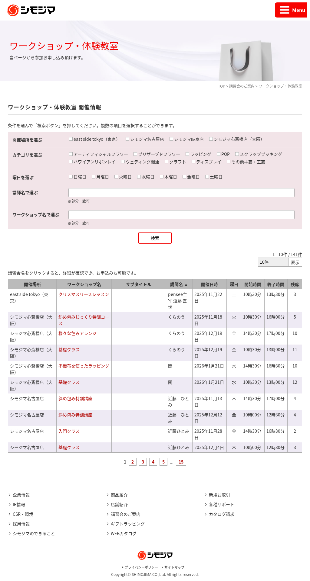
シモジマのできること (34, 533)
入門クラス (69, 431)
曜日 (234, 284)
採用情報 (21, 524)
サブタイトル (138, 284)
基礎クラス (69, 349)
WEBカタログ (124, 533)
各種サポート (221, 504)
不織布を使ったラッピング (83, 366)
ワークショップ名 (84, 284)
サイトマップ (174, 567)
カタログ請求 (221, 514)
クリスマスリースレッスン (83, 294)
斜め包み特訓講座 (75, 398)
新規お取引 (219, 495)
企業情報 (21, 495)
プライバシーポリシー (141, 567)
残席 (295, 284)
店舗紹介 (119, 504)
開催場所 (32, 284)
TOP (221, 86)
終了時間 (275, 284)
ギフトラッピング (128, 524)
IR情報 (19, 504)
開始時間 (252, 284)
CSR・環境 (23, 514)
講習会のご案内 (242, 86)
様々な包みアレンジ (77, 333)
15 (181, 462)
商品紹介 (119, 495)
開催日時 (209, 284)
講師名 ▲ (179, 284)
